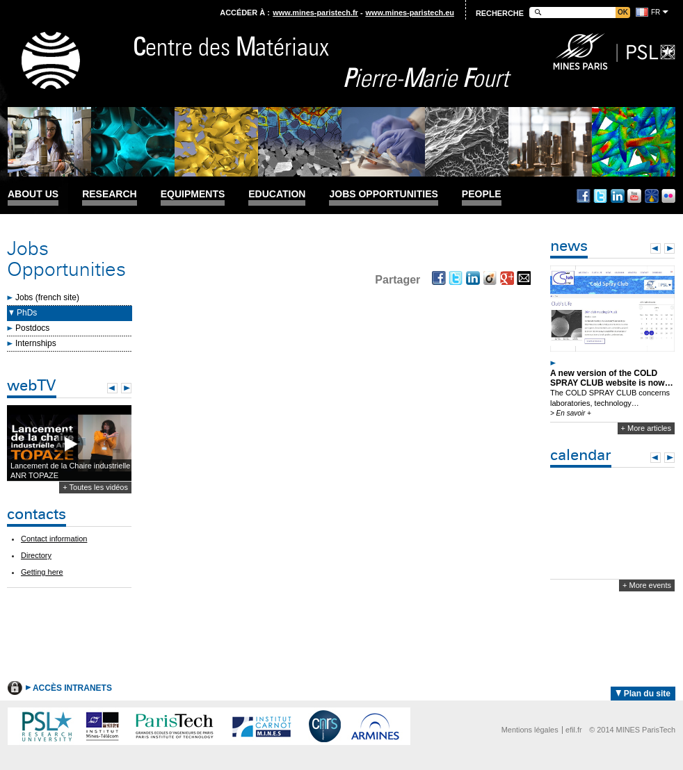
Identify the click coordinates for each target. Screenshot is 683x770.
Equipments (193, 194)
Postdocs (32, 328)
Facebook (583, 196)
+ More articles (646, 428)
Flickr (668, 196)
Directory (36, 555)
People (481, 194)
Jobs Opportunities (383, 194)
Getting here (42, 572)
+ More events (646, 585)
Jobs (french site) (47, 297)
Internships (35, 343)
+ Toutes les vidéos (95, 487)
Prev (112, 388)
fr (655, 12)
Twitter (600, 196)
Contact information (54, 538)
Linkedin (618, 196)
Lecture (69, 443)
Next (126, 388)
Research (109, 194)
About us (33, 194)
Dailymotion (652, 196)
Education (276, 194)
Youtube (634, 196)
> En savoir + (570, 413)
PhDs (27, 313)
